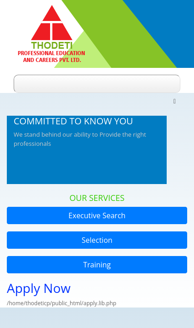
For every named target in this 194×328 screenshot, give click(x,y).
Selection (97, 240)
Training (97, 265)
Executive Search (96, 215)
